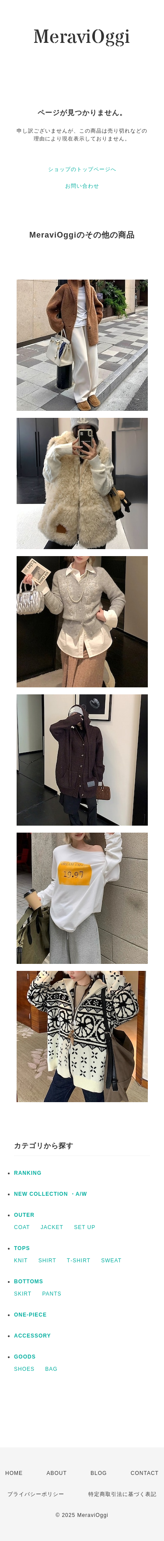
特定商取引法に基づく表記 (122, 1494)
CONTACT (145, 1473)
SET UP (84, 1227)
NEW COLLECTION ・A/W (50, 1194)
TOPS (22, 1248)
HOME (14, 1473)
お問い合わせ (82, 186)
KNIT (21, 1260)
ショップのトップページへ (82, 169)
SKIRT (22, 1294)
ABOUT (56, 1473)
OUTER (24, 1215)
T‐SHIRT (79, 1260)
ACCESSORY (32, 1336)
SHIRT (47, 1260)
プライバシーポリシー (35, 1494)
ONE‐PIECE (30, 1315)
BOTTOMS (28, 1281)
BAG (51, 1369)
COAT (22, 1227)
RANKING (28, 1173)
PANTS (51, 1294)
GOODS (25, 1357)
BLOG (99, 1473)
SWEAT (111, 1260)
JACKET (52, 1227)
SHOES (24, 1369)
